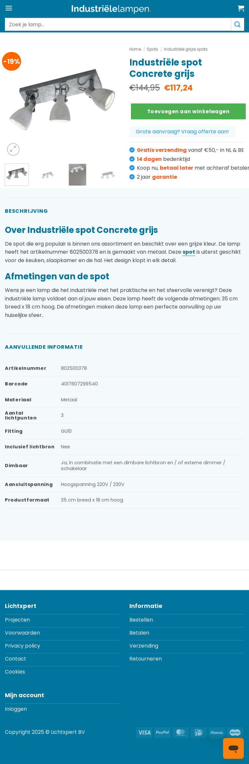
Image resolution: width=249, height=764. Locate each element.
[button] (9, 8)
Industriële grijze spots (186, 49)
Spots (152, 49)
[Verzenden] (237, 24)
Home (135, 49)
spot (189, 252)
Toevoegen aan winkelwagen (188, 111)
